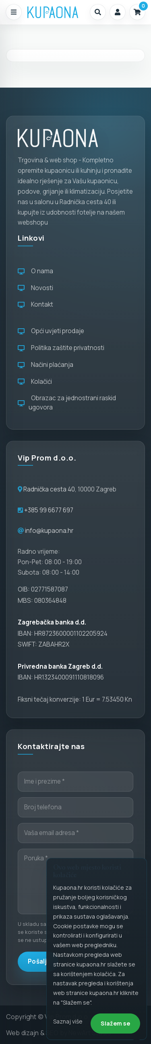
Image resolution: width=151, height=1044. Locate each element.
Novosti (35, 288)
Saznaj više (68, 1021)
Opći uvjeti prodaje (51, 331)
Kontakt (35, 304)
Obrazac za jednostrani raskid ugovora (67, 402)
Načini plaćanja (45, 364)
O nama (35, 271)
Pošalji (38, 961)
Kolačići (35, 381)
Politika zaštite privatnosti (61, 348)
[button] (98, 12)
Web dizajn (22, 1032)
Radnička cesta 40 (49, 489)
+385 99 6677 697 (48, 510)
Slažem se (115, 1023)
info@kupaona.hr (49, 530)
